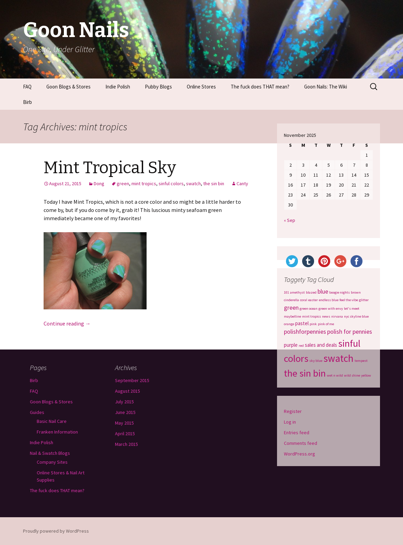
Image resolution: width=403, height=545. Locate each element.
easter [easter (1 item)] (313, 300)
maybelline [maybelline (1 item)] (292, 316)
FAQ (27, 86)
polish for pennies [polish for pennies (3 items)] (349, 331)
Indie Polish (117, 86)
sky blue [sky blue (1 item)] (315, 360)
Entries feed (296, 432)
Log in (290, 422)
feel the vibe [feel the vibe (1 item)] (348, 300)
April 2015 (125, 433)
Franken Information (57, 432)
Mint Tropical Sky (110, 168)
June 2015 (125, 412)
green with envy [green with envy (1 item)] (331, 308)
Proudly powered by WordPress (56, 531)
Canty (242, 183)
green (123, 183)
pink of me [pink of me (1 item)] (326, 324)
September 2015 (132, 380)
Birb (27, 102)
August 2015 (127, 391)
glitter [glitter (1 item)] (364, 300)
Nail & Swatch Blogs (50, 453)
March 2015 (126, 444)
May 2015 (124, 423)
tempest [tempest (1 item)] (361, 360)
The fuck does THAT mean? (260, 86)
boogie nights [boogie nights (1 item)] (339, 292)
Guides (37, 412)
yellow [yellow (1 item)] (366, 375)
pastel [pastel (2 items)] (302, 323)
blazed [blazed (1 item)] (311, 292)
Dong (99, 183)
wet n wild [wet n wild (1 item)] (335, 375)
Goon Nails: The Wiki (325, 86)
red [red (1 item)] (301, 345)
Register (293, 411)
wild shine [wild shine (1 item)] (352, 375)
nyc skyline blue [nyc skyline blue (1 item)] (356, 316)
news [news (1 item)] (326, 316)
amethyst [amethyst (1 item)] (297, 292)
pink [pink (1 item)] (313, 324)
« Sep (289, 220)
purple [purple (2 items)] (291, 345)
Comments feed (300, 443)
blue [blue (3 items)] (323, 291)
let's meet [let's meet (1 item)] (351, 308)
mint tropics (143, 183)
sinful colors (171, 183)
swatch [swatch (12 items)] (338, 358)
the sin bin (213, 183)
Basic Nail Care (52, 421)
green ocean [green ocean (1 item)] (309, 308)
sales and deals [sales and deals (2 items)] (321, 345)
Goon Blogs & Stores (68, 86)
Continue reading (67, 323)
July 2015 (124, 402)
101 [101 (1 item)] (286, 292)
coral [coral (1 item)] (303, 300)
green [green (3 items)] (291, 307)
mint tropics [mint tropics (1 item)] (311, 316)
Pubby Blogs (158, 86)
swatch (193, 183)
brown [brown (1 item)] (356, 292)
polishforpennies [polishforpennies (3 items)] (305, 331)
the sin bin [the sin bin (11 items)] (305, 373)
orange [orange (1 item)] (289, 324)
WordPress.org (299, 454)
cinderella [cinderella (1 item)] (291, 300)
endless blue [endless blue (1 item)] (328, 300)
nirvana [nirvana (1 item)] (337, 316)
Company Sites (52, 462)
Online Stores (201, 86)
